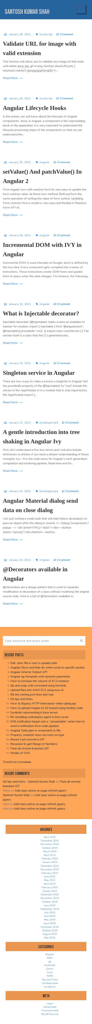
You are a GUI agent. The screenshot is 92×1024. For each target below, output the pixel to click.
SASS (50, 976)
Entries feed (49, 1007)
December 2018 (50, 927)
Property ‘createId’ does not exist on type (37, 735)
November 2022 (50, 869)
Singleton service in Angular (39, 372)
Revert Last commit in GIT (27, 739)
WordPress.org (49, 1014)
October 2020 (50, 901)
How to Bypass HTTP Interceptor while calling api (43, 703)
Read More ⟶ (13, 78)
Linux (50, 972)
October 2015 (50, 930)
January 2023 (49, 862)
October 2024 (50, 848)
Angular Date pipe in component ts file (35, 730)
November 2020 (50, 898)
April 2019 (50, 923)
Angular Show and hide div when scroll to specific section (47, 667)
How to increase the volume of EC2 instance (39, 681)
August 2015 (50, 934)
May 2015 (49, 937)
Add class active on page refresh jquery (40, 791)
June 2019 (49, 916)
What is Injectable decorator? (41, 313)
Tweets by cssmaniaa (17, 762)
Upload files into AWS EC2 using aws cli (36, 690)
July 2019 (50, 912)
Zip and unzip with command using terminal (38, 685)
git (49, 961)
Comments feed (50, 1010)
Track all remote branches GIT (29, 748)
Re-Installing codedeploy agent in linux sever (39, 717)
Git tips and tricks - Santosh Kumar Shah (29, 782)
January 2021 (49, 891)
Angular (44, 162)
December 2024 (50, 840)
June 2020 (49, 905)
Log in (49, 1003)
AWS (50, 958)
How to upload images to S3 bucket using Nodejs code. (46, 708)
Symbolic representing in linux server (34, 712)
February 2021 (50, 887)
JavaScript (46, 34)
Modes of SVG (20, 753)
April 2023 (50, 855)
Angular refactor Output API (28, 672)
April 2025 (50, 837)
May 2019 (49, 919)
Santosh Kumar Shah (27, 12)
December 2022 (50, 866)
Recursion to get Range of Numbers (33, 744)
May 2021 (49, 880)
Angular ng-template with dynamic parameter (40, 676)
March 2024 (49, 851)
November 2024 (50, 844)
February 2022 (50, 873)
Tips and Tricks (50, 979)
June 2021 (49, 876)
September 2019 (49, 909)
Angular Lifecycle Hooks (34, 108)
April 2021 (50, 883)
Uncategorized (48, 422)
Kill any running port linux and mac (32, 694)
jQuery (49, 968)
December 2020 (50, 894)
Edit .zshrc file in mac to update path (33, 663)
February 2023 (50, 858)
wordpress (50, 986)
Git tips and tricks (21, 699)
